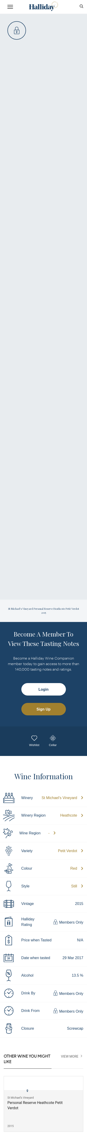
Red (73, 868)
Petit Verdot (67, 851)
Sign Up (43, 709)
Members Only (68, 922)
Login (44, 689)
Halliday (43, 6)
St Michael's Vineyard (59, 798)
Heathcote (68, 815)
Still (74, 886)
